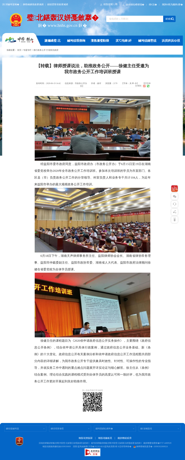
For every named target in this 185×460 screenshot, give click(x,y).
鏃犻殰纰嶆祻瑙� (133, 4)
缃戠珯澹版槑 (85, 438)
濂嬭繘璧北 (52, 40)
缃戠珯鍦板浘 (105, 438)
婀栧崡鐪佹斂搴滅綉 (33, 4)
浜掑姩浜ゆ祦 (171, 40)
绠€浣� (153, 4)
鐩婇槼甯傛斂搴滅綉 (57, 4)
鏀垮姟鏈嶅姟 (147, 40)
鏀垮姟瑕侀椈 (76, 40)
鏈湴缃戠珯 (146, 428)
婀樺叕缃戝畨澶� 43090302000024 (150, 446)
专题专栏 (27, 50)
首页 (19, 50)
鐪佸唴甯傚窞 (57, 428)
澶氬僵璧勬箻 (100, 40)
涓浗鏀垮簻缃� (10, 4)
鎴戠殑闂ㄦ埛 (108, 4)
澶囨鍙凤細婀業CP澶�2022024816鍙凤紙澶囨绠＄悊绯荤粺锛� (102, 446)
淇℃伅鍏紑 (124, 40)
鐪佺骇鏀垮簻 (12, 428)
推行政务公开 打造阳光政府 (46, 50)
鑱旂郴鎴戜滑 (125, 438)
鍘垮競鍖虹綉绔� (104, 428)
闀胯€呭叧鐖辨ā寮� (172, 4)
